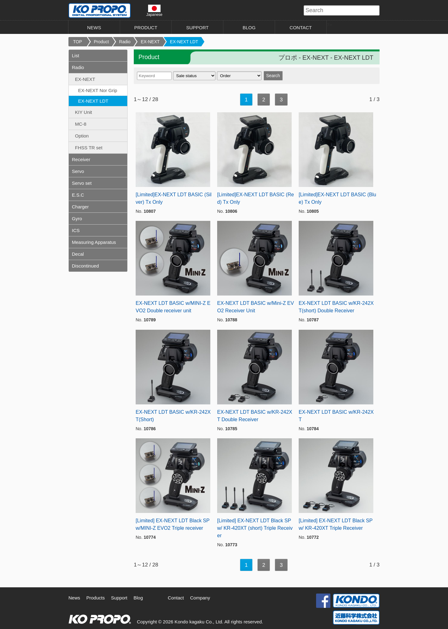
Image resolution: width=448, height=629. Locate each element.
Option (82, 135)
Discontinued (85, 265)
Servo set (81, 183)
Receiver (81, 159)
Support (119, 597)
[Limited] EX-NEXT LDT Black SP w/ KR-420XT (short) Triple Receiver (254, 528)
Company (200, 597)
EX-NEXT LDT (184, 41)
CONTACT (301, 27)
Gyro (77, 218)
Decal (78, 254)
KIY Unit (83, 112)
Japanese (154, 10)
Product (101, 41)
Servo (78, 171)
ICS (76, 230)
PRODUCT (145, 27)
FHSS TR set (88, 147)
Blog (138, 597)
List (75, 55)
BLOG (249, 27)
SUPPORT (197, 27)
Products (95, 597)
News (74, 597)
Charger (80, 206)
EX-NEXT (150, 41)
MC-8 (80, 124)
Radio (125, 41)
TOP (77, 41)
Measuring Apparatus (94, 242)
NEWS (94, 27)
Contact (176, 597)
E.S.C (78, 195)
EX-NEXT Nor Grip (97, 90)
